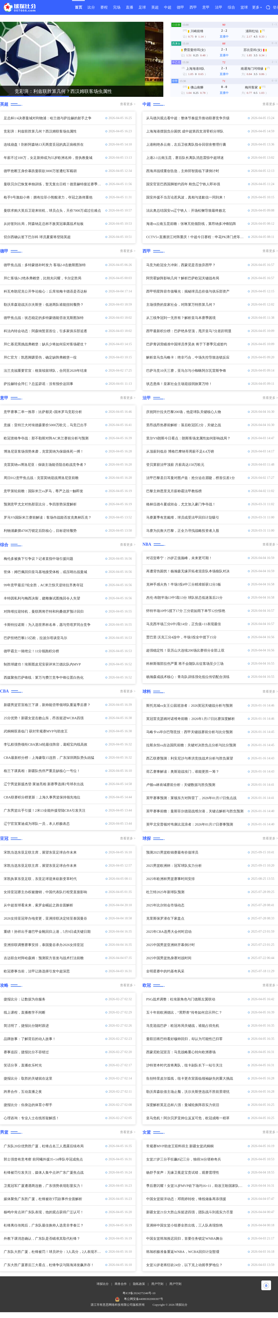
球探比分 (103, 1284)
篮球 (244, 7)
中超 (167, 7)
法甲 (218, 7)
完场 (116, 7)
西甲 (193, 7)
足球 (142, 7)
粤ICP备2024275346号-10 (139, 1293)
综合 (231, 7)
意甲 (206, 7)
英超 (155, 7)
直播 (129, 7)
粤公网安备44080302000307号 (143, 1299)
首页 (78, 7)
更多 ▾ (257, 7)
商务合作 (121, 1284)
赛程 (104, 7)
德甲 (180, 7)
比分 (91, 7)
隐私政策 (139, 1284)
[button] (7, 58)
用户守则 (157, 1284)
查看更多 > (128, 104)
